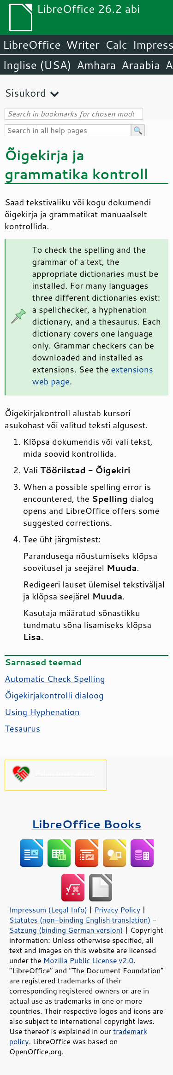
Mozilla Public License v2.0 (88, 960)
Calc (116, 44)
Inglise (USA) (37, 65)
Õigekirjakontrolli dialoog (54, 695)
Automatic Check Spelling (55, 679)
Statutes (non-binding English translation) (79, 920)
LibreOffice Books (87, 824)
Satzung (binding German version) (66, 930)
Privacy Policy (117, 910)
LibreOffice (31, 44)
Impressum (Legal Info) (48, 910)
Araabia (140, 65)
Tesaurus (22, 728)
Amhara (96, 65)
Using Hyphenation (42, 712)
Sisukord (25, 93)
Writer (82, 44)
